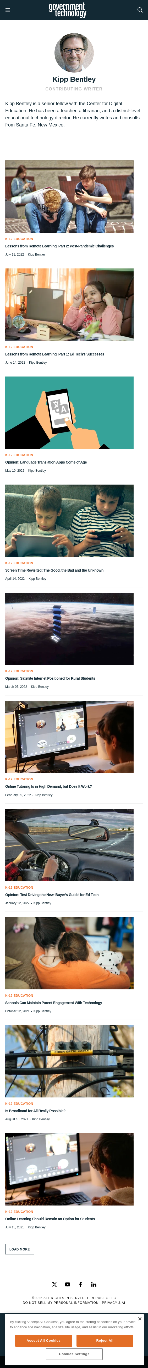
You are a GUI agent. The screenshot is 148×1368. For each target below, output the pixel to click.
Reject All (105, 1340)
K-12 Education (19, 239)
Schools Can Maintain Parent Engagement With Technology (53, 1003)
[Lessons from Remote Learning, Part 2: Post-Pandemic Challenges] (74, 196)
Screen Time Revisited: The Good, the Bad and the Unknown (54, 570)
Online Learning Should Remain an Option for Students (50, 1219)
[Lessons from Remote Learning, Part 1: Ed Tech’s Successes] (74, 304)
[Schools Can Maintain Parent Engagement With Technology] (74, 953)
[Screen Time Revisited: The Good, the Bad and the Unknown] (74, 521)
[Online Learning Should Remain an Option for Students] (74, 1169)
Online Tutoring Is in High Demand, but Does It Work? (48, 786)
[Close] (139, 1318)
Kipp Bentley (36, 254)
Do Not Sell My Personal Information (61, 1303)
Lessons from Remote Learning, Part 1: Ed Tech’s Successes (54, 354)
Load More (19, 1249)
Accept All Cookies (43, 1340)
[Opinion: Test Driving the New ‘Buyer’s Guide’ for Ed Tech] (74, 845)
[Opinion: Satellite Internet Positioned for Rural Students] (74, 629)
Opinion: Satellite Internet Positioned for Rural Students (50, 678)
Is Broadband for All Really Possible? (35, 1111)
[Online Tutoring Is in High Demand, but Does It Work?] (74, 737)
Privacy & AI (113, 1303)
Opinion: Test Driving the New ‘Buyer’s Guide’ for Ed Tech (51, 895)
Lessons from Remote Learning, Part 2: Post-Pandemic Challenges (59, 246)
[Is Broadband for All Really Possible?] (74, 1061)
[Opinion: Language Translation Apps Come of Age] (74, 413)
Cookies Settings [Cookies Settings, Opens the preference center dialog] (74, 1354)
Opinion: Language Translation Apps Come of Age (46, 462)
